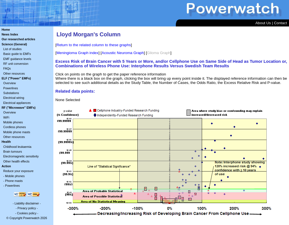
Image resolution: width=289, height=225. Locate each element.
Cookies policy (26, 213)
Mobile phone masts (16, 132)
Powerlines (10, 88)
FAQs (7, 68)
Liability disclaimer (26, 203)
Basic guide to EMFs (17, 53)
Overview (9, 83)
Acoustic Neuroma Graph (123, 53)
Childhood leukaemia (17, 146)
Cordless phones (14, 127)
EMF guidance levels (17, 59)
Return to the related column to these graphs (93, 45)
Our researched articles (18, 39)
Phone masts (14, 180)
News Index (10, 34)
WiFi (6, 117)
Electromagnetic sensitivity (21, 156)
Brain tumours (12, 151)
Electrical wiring (13, 97)
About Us (263, 23)
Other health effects (16, 161)
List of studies (12, 49)
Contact (280, 23)
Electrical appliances (17, 102)
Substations (11, 93)
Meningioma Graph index (77, 53)
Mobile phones (13, 122)
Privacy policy (26, 208)
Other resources (14, 73)
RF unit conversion (16, 63)
